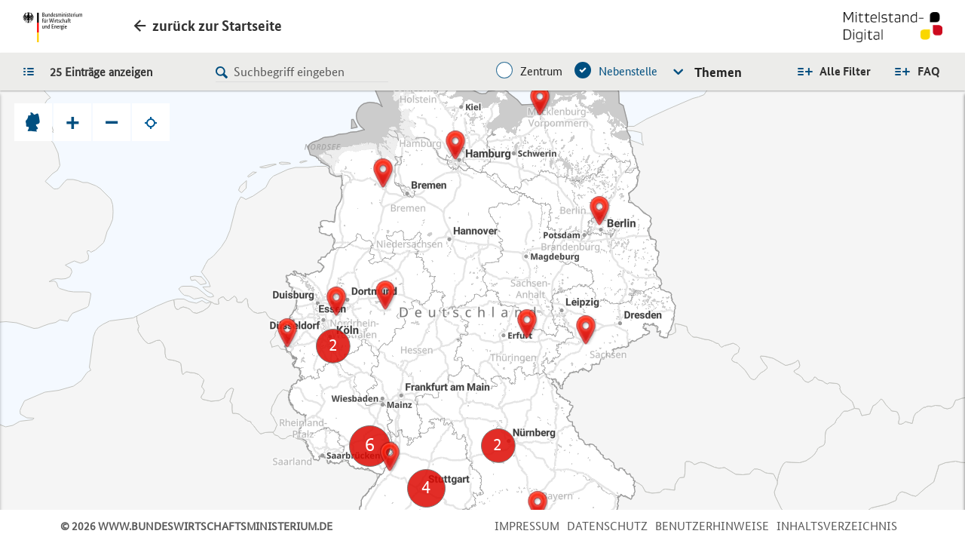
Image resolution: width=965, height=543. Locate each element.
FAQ (929, 71)
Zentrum (541, 71)
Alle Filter (845, 71)
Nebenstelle (628, 71)
